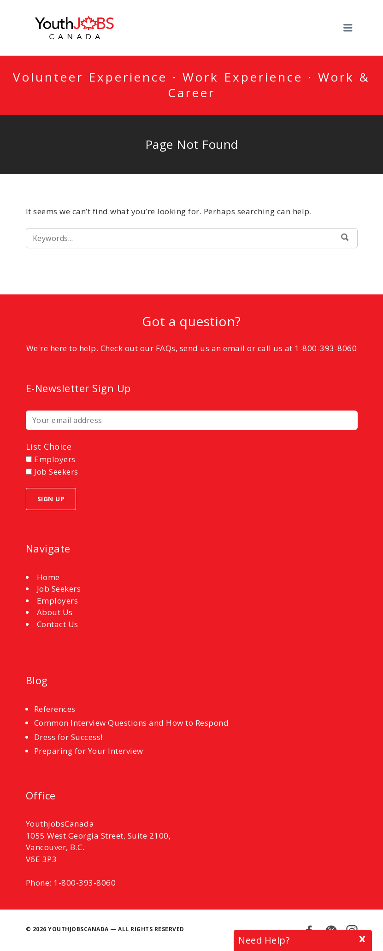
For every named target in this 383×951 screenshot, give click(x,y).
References (55, 709)
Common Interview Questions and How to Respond (131, 722)
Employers (57, 600)
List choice (49, 446)
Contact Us (57, 624)
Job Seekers (59, 588)
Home (48, 577)
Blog (37, 680)
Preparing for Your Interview (88, 751)
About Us (55, 612)
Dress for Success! (68, 737)
